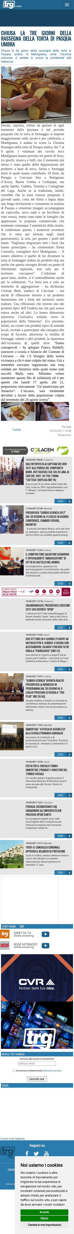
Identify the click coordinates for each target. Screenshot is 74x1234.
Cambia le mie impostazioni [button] (44, 1224)
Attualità (48, 508)
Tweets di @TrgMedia (12, 1138)
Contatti (12, 1170)
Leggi (65, 501)
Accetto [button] (44, 1212)
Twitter (16, 429)
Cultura (47, 550)
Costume (48, 460)
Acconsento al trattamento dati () (38, 1071)
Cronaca (48, 802)
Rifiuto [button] (44, 1218)
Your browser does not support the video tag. (29, 900)
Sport (46, 635)
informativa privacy (52, 1071)
